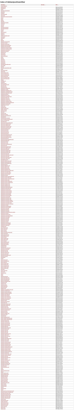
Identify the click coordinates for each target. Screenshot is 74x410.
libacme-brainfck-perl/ (5, 73)
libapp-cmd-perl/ (4, 231)
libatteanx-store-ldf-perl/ (5, 295)
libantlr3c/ (2, 38)
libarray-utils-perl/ (4, 270)
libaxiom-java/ (3, 388)
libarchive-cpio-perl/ (4, 251)
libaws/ (2, 371)
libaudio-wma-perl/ (4, 405)
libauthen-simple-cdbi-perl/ (6, 342)
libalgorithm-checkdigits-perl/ (6, 90)
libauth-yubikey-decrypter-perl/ (6, 318)
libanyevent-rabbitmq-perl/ (5, 147)
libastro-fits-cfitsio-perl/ (5, 277)
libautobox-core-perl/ (4, 361)
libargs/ (2, 387)
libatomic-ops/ (3, 283)
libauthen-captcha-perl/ (5, 321)
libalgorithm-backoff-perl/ (5, 88)
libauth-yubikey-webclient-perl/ (6, 319)
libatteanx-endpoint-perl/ (5, 290)
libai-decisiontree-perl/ (5, 84)
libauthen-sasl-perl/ (4, 337)
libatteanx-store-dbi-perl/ (5, 294)
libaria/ (2, 258)
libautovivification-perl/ (5, 367)
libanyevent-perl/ (4, 145)
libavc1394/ (3, 65)
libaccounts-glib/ (4, 14)
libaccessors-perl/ (4, 70)
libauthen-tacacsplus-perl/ (5, 357)
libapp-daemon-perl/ (4, 404)
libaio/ (2, 19)
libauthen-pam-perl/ (4, 332)
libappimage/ (3, 54)
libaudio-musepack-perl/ (5, 309)
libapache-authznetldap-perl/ (6, 163)
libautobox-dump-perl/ (5, 362)
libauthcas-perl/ (4, 386)
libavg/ (2, 389)
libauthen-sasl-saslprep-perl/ (6, 338)
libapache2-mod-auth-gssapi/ (6, 190)
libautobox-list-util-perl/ (5, 364)
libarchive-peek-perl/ (4, 253)
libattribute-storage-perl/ (5, 299)
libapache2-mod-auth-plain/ (6, 194)
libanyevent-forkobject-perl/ (6, 135)
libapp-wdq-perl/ (4, 406)
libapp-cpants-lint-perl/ (5, 234)
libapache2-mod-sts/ (4, 221)
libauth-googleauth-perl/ (5, 317)
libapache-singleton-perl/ (5, 184)
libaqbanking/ (3, 7)
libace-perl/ (3, 71)
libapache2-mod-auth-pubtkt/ (6, 195)
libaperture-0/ (3, 52)
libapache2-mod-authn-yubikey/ (6, 200)
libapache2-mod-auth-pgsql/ (6, 193)
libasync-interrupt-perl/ (5, 280)
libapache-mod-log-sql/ (5, 44)
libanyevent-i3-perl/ (4, 141)
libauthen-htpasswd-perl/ (5, 325)
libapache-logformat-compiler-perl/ (7, 170)
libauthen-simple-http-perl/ (5, 345)
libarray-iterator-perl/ (4, 264)
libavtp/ (2, 369)
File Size (42, 4)
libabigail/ (2, 13)
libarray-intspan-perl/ (4, 263)
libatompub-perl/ (4, 287)
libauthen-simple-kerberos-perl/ (6, 346)
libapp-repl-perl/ (4, 240)
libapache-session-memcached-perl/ (7, 178)
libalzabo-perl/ (3, 113)
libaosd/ (2, 40)
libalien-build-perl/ (4, 401)
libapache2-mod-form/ (5, 209)
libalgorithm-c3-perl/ (4, 89)
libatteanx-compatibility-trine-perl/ (7, 289)
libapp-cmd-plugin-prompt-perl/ (6, 232)
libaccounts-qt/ (3, 32)
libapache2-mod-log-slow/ (5, 214)
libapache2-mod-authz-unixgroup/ (7, 203)
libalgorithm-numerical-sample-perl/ (7, 102)
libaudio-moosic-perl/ (5, 307)
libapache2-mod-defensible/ (6, 206)
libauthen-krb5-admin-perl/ (6, 64)
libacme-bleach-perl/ (4, 72)
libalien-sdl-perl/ (4, 109)
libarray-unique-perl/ (4, 268)
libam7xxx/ (3, 15)
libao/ (2, 39)
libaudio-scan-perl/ (4, 312)
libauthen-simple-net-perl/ (5, 349)
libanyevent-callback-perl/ (5, 125)
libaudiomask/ (3, 315)
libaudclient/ (3, 63)
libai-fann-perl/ (3, 85)
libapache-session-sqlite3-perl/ (6, 181)
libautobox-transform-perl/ (5, 395)
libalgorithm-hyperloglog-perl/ (6, 96)
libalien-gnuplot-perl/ (4, 108)
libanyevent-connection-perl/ (6, 126)
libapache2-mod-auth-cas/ (5, 189)
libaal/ (2, 69)
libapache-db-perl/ (4, 164)
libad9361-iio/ (3, 81)
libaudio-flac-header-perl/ (5, 305)
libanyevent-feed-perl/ (5, 132)
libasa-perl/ (3, 271)
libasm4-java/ (3, 399)
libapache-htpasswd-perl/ (5, 169)
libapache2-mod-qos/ (5, 51)
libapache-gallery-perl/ (5, 166)
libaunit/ (2, 26)
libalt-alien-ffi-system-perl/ (5, 393)
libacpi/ (2, 79)
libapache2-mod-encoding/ (6, 207)
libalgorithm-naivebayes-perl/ (6, 101)
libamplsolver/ (3, 116)
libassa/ (2, 58)
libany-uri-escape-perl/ (5, 120)
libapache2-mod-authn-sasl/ (6, 197)
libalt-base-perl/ (4, 110)
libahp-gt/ (2, 33)
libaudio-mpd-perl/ (4, 380)
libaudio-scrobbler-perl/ (5, 313)
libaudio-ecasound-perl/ (5, 301)
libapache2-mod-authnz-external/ (7, 201)
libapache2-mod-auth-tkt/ (5, 196)
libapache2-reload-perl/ (5, 225)
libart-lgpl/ (3, 269)
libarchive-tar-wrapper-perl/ (6, 255)
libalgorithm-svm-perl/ (5, 104)
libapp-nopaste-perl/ (4, 238)
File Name (3, 4)
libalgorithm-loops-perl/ (5, 382)
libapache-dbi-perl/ (4, 376)
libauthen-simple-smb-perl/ (6, 355)
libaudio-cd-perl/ (4, 300)
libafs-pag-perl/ (3, 83)
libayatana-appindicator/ (5, 10)
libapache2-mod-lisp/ (5, 213)
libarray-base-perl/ (4, 259)
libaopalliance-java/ (4, 159)
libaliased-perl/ (3, 107)
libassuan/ (3, 59)
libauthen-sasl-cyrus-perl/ (5, 336)
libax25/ (2, 66)
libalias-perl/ (3, 106)
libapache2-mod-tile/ (4, 22)
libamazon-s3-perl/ (4, 114)
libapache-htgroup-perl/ (5, 168)
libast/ (2, 275)
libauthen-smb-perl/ (4, 356)
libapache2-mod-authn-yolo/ (6, 199)
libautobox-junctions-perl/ (5, 363)
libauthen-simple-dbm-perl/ (6, 344)
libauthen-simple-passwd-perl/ (6, 351)
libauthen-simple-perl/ (5, 352)
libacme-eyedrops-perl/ (5, 77)
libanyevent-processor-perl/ (6, 146)
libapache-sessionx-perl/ (5, 183)
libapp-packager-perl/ (5, 374)
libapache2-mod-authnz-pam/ (6, 202)
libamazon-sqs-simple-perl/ (6, 115)
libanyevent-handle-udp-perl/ (6, 137)
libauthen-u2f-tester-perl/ (5, 398)
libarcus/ (2, 25)
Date (56, 4)
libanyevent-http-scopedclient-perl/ (7, 139)
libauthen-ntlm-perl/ (4, 330)
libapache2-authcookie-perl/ (6, 188)
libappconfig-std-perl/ (5, 244)
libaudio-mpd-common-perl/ (6, 308)
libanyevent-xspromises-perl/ (6, 157)
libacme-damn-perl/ (4, 76)
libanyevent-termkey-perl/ (5, 152)
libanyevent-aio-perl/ (4, 402)
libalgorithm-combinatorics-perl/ (6, 91)
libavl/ (2, 368)
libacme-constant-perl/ (5, 75)
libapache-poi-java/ (4, 175)
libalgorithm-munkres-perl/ (5, 100)
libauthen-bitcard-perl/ (5, 320)
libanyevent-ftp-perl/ (4, 400)
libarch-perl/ (3, 407)
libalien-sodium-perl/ (4, 373)
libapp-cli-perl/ (3, 383)
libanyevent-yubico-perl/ (5, 158)
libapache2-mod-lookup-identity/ (7, 215)
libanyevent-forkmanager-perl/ (6, 134)
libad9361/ (3, 82)
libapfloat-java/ (3, 226)
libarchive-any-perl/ (4, 250)
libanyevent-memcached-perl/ (6, 144)
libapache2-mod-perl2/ (5, 218)
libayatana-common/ (4, 27)
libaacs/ (2, 29)
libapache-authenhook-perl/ (6, 162)
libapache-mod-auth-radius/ (6, 172)
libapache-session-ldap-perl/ (6, 177)
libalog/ (2, 20)
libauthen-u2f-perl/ (4, 358)
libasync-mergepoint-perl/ (5, 281)
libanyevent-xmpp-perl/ (5, 156)
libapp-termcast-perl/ (4, 243)
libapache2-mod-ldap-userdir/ (6, 48)
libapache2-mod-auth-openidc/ (6, 16)
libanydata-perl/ (4, 121)
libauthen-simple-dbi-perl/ (5, 343)
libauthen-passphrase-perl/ (6, 333)
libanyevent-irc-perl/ (4, 143)
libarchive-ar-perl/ (4, 377)
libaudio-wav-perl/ (4, 314)
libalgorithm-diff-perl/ (4, 94)
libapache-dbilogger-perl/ (5, 165)
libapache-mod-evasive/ (5, 41)
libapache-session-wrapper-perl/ (7, 182)
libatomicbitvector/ (4, 286)
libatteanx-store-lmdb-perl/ (6, 296)
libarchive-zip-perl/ (4, 256)
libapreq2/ (3, 23)
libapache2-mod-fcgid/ (5, 208)
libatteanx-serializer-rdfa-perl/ (6, 293)
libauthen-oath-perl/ (4, 331)
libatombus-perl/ (4, 282)
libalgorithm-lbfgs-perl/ (5, 97)
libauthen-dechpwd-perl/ (5, 324)
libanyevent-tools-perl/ (5, 153)
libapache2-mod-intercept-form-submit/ (8, 212)
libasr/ (2, 274)
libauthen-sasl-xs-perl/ (5, 339)
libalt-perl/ (3, 112)
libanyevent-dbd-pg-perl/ (5, 128)
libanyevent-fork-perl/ (5, 133)
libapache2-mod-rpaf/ (5, 220)
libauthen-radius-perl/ (5, 334)
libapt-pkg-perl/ (3, 246)
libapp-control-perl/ (4, 233)
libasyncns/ (3, 60)
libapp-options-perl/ (4, 239)
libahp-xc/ (2, 34)
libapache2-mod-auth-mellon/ (6, 47)
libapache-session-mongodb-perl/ (7, 392)
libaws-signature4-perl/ (5, 370)
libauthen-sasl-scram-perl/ (5, 396)
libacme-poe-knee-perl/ (5, 78)
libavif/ (2, 9)
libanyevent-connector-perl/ (6, 127)
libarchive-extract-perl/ (5, 252)
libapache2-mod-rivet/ (5, 219)
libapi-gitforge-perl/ (4, 227)
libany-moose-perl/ (4, 381)
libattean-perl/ (3, 288)
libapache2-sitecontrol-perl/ (6, 394)
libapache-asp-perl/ (4, 375)
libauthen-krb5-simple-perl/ (6, 327)
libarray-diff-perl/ (4, 262)
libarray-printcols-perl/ (5, 265)
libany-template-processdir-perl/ (6, 119)
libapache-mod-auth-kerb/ (5, 171)
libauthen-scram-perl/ (5, 340)
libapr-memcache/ (4, 56)
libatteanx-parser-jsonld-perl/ (6, 292)
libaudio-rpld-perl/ (4, 311)
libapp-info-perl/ (4, 237)
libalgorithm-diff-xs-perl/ (5, 95)
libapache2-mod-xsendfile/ (6, 224)
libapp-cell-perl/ (4, 230)
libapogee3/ (3, 53)
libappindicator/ (4, 245)
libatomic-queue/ (4, 284)
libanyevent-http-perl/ (5, 138)
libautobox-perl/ (4, 365)
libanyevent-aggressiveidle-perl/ (7, 122)
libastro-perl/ (3, 408)
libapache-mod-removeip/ (5, 46)
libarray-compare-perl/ (5, 261)
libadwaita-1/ (3, 8)
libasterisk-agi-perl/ (4, 276)
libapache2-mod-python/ (5, 50)
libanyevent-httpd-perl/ (5, 140)
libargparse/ (3, 257)
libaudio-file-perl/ (4, 302)
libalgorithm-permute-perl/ (5, 103)
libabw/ (2, 31)
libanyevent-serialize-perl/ (5, 151)
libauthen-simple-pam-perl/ (6, 350)
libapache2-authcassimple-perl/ (6, 187)
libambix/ (2, 21)
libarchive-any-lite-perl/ (5, 249)
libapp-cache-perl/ (4, 228)
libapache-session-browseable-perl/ (7, 176)
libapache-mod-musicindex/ (6, 45)
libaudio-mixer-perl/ (4, 306)
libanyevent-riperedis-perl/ (5, 150)
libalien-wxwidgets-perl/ (5, 35)
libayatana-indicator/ (4, 28)
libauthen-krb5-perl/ (4, 326)
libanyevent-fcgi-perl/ (5, 131)
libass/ (2, 57)
